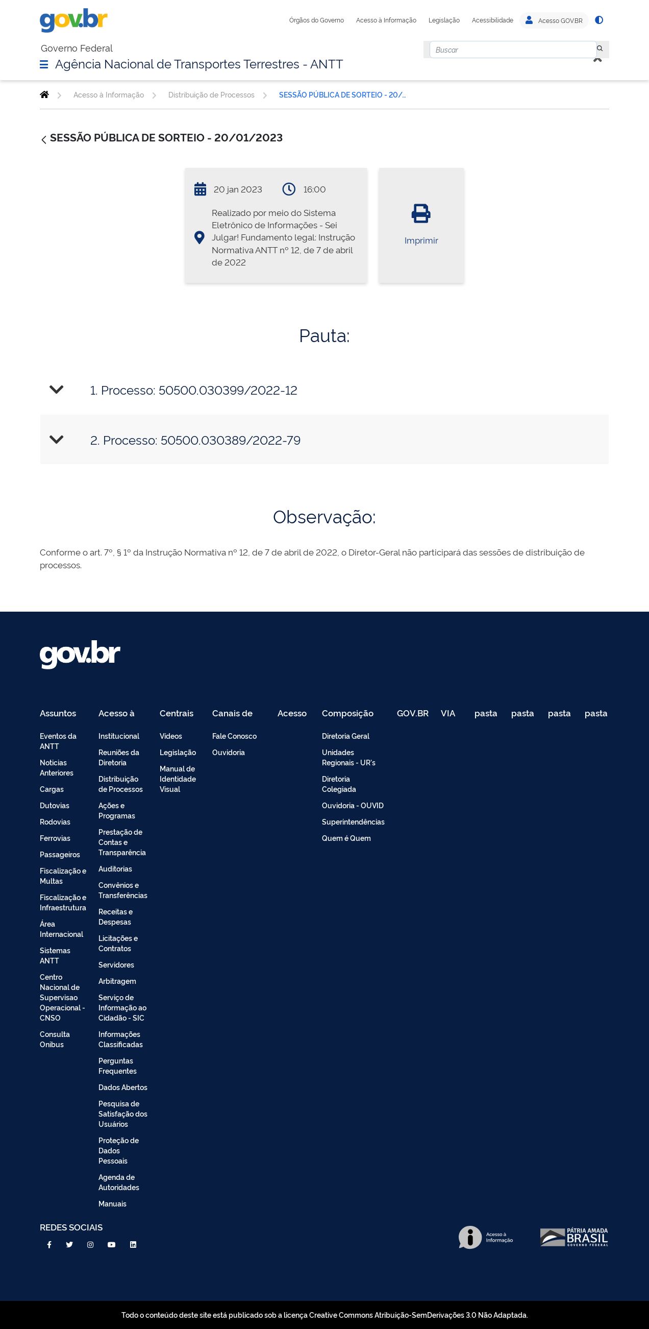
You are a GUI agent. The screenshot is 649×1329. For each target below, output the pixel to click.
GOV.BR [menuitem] (413, 713)
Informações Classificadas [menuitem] (120, 1039)
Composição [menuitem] (347, 713)
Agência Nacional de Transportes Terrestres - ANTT (199, 62)
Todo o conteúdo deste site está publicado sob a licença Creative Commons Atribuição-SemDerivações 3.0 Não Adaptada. (324, 1314)
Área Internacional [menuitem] (61, 928)
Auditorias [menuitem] (115, 868)
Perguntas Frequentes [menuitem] (117, 1065)
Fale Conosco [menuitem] (234, 735)
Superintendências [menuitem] (353, 821)
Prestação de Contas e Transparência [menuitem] (122, 842)
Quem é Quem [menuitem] (346, 837)
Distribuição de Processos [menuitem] (120, 783)
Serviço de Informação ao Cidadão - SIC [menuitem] (122, 1007)
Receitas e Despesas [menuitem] (115, 916)
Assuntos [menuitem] (58, 713)
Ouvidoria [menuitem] (228, 752)
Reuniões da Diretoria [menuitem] (118, 757)
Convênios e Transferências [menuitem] (122, 890)
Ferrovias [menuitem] (55, 837)
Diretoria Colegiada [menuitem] (339, 783)
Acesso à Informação (386, 20)
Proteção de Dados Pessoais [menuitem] (118, 1150)
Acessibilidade (492, 20)
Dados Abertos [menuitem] (122, 1087)
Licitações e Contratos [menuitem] (118, 943)
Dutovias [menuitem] (54, 805)
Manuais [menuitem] (112, 1203)
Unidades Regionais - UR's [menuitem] (349, 757)
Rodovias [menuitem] (55, 821)
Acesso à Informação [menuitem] (122, 713)
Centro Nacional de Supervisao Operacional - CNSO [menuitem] (62, 997)
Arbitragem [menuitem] (117, 980)
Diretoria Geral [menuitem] (345, 735)
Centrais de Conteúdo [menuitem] (180, 713)
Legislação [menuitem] (178, 752)
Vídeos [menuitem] (171, 735)
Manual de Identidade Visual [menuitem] (178, 778)
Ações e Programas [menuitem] (116, 810)
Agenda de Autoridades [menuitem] (118, 1182)
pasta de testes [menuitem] (487, 713)
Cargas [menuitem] (52, 788)
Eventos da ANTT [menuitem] (58, 741)
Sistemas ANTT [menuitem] (55, 955)
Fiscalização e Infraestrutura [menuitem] (63, 902)
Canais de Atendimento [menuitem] (238, 713)
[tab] (324, 390)
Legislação (444, 20)
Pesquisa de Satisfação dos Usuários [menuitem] (122, 1113)
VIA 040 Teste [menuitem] (451, 713)
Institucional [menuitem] (118, 735)
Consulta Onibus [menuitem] (55, 1039)
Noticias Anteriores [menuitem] (56, 767)
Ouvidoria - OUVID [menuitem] (353, 805)
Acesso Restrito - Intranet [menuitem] (294, 713)
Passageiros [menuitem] (60, 854)
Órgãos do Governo (316, 20)
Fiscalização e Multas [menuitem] (63, 875)
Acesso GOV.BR (554, 20)
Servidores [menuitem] (116, 964)
